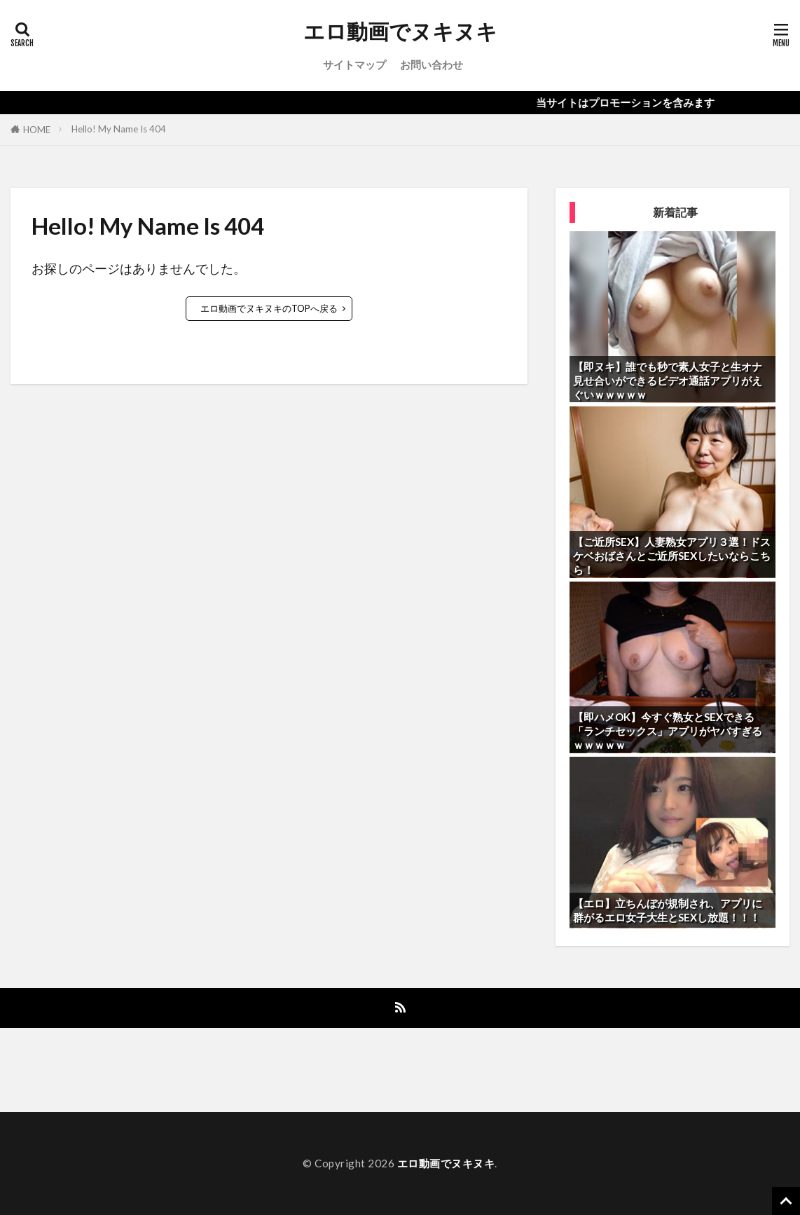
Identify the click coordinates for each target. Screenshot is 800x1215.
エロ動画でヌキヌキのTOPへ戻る (269, 308)
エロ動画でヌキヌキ (400, 31)
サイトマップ (354, 64)
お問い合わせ (431, 64)
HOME (36, 129)
